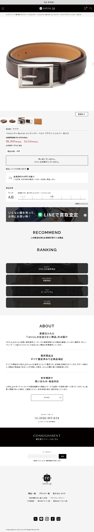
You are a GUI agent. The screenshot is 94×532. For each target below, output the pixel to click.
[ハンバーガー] (2, 8)
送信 (62, 456)
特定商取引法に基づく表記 (38, 498)
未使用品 (47, 302)
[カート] (85, 8)
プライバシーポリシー (58, 498)
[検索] (90, 8)
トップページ (10, 14)
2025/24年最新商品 (47, 268)
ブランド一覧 (44, 493)
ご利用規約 (31, 501)
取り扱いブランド (21, 14)
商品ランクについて (82, 203)
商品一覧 (32, 493)
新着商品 (47, 280)
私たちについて (59, 493)
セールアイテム (47, 291)
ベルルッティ (31, 14)
